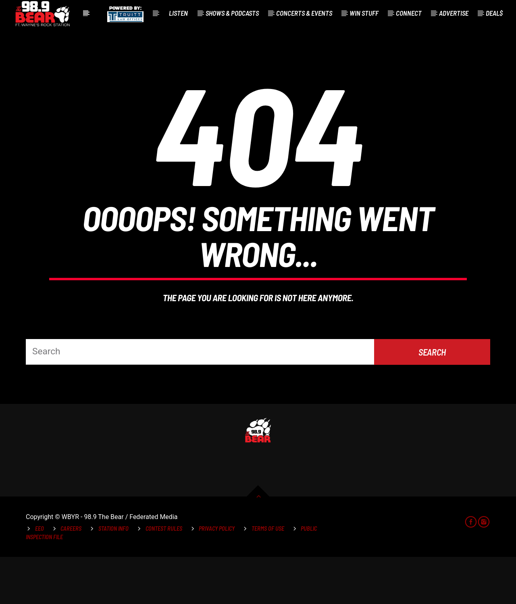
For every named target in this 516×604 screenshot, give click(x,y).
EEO (39, 575)
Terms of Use (268, 575)
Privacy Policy (217, 575)
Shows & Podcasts (232, 13)
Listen (178, 13)
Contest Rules (164, 575)
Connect (409, 13)
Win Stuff (364, 13)
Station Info (113, 575)
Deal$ (494, 13)
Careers (70, 575)
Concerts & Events (304, 13)
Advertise (453, 13)
